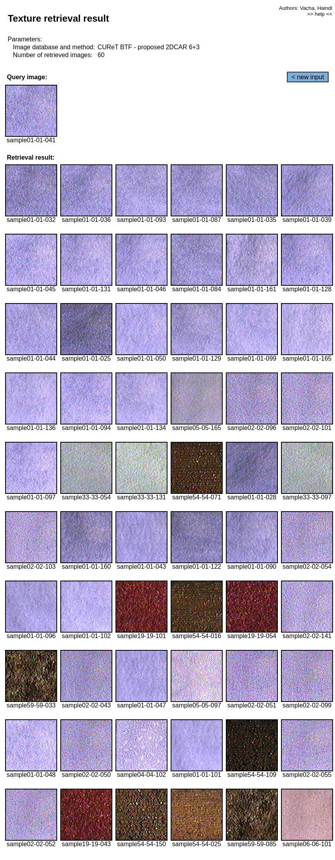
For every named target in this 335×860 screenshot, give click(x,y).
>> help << (319, 14)
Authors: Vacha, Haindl (305, 8)
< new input (308, 77)
